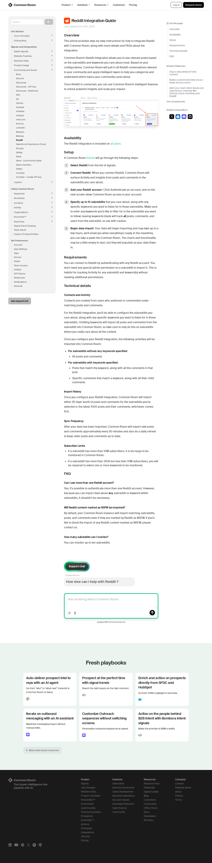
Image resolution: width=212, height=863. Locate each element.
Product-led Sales (90, 795)
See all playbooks (176, 101)
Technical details (178, 50)
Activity (33, 207)
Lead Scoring (88, 808)
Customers (119, 4)
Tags (16, 253)
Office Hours (150, 808)
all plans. (115, 143)
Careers (179, 783)
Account (18, 244)
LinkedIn (20, 127)
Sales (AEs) (118, 783)
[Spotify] (34, 845)
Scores (17, 257)
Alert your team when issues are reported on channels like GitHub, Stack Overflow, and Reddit (186, 92)
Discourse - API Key (26, 86)
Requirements (177, 45)
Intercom (20, 119)
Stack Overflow (23, 164)
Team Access (21, 265)
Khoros (20, 123)
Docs (146, 812)
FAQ (171, 56)
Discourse (21, 82)
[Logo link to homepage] (40, 780)
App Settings (20, 249)
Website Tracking (33, 56)
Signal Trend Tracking (25, 225)
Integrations (87, 832)
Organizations (33, 212)
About (178, 791)
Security (85, 836)
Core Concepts (33, 35)
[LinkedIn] (10, 845)
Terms (178, 799)
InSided (20, 115)
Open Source (119, 808)
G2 (17, 99)
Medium (20, 132)
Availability (175, 34)
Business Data (33, 60)
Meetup (20, 136)
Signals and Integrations (24, 47)
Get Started (17, 31)
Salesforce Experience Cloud (31, 144)
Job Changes (88, 787)
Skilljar (19, 152)
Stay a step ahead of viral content (182, 73)
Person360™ (88, 799)
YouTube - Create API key (29, 177)
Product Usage (33, 65)
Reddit (19, 140)
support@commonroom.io (111, 622)
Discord (20, 78)
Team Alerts (20, 229)
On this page (175, 23)
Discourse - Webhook (27, 90)
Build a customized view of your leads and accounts (186, 81)
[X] (28, 845)
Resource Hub (151, 783)
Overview (174, 29)
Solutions (83, 4)
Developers (150, 816)
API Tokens (19, 273)
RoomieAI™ (87, 820)
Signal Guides (151, 791)
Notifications (20, 281)
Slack (18, 156)
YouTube (20, 173)
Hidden (18, 269)
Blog (146, 795)
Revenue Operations (123, 795)
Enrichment (87, 803)
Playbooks (149, 787)
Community (118, 812)
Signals (85, 783)
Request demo (193, 4)
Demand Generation (123, 787)
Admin (91, 158)
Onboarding (33, 40)
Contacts (33, 203)
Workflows (33, 198)
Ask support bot (19, 301)
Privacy (179, 795)
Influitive (20, 111)
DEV (18, 94)
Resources (101, 4)
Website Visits (88, 791)
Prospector (87, 816)
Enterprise (86, 828)
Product (67, 4)
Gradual (20, 107)
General (18, 286)
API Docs (149, 820)
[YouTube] (16, 845)
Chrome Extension (91, 812)
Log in (176, 4)
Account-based (120, 799)
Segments (33, 193)
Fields (17, 261)
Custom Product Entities (26, 234)
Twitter (19, 168)
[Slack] (22, 845)
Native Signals (33, 51)
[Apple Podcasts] (40, 845)
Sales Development (122, 791)
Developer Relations (123, 803)
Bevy (18, 74)
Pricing (133, 4)
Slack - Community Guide (29, 160)
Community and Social (33, 70)
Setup (172, 40)
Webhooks (19, 277)
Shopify (20, 148)
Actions (85, 824)
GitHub (19, 103)
